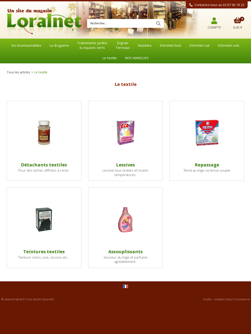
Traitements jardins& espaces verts (92, 45)
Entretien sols (228, 45)
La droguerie (59, 45)
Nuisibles (145, 45)
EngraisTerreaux (122, 45)
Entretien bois (170, 45)
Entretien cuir (199, 45)
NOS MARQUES (137, 58)
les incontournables (26, 45)
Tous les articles (18, 72)
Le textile (109, 58)
